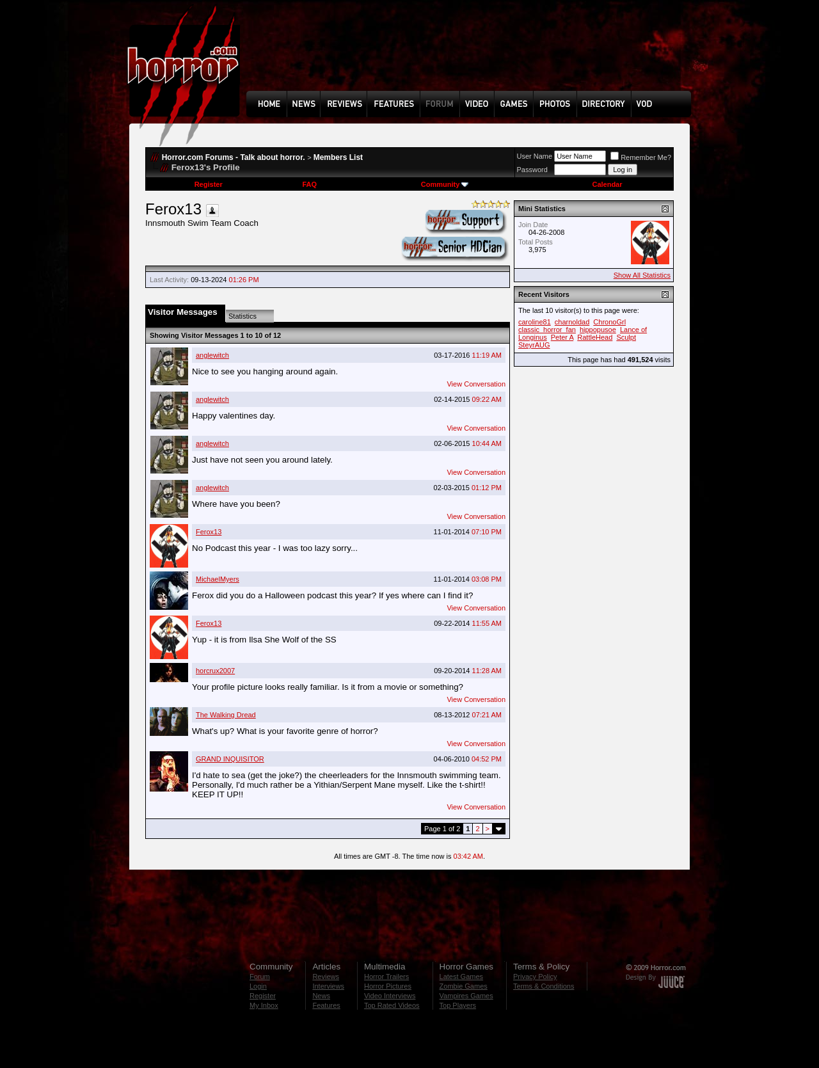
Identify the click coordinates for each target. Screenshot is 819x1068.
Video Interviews (390, 996)
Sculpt (626, 337)
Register (209, 184)
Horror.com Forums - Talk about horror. (233, 157)
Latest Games (461, 976)
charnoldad (572, 322)
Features (326, 1005)
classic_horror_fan (547, 329)
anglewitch (212, 355)
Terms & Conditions (543, 986)
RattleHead (594, 337)
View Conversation (476, 384)
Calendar (607, 184)
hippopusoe (598, 329)
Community (445, 184)
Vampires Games (466, 996)
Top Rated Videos (392, 1005)
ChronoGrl (609, 322)
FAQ (309, 184)
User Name (535, 156)
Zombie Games (464, 986)
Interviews (328, 986)
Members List (338, 157)
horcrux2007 (215, 670)
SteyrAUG (534, 345)
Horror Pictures (387, 986)
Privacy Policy (535, 976)
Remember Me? (640, 157)
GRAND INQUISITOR (230, 759)
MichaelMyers (217, 579)
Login (258, 986)
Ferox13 (208, 532)
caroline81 (534, 322)
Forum (260, 976)
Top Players (458, 1005)
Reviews (325, 976)
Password (532, 169)
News (321, 996)
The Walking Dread (226, 715)
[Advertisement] (473, 55)
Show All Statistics (642, 275)
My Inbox (264, 1005)
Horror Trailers (386, 976)
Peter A (562, 337)
